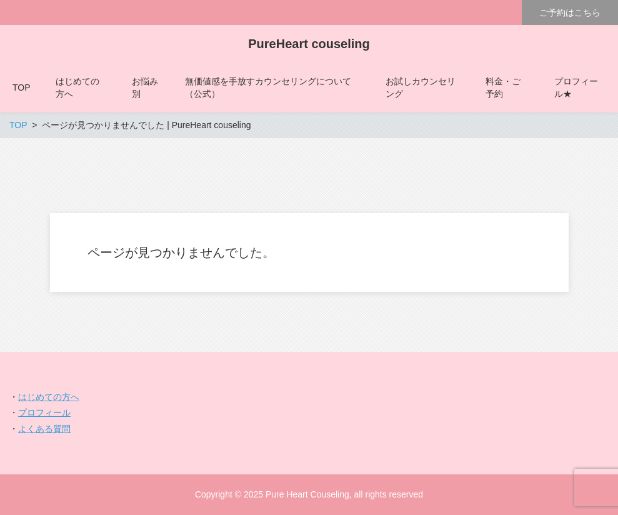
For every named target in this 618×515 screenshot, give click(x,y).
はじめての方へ (48, 397)
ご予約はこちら (570, 13)
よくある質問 (44, 429)
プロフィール (44, 413)
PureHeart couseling (309, 44)
